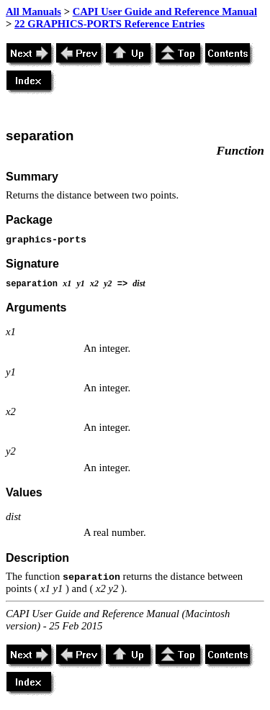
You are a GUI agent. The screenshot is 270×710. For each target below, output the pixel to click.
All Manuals (33, 11)
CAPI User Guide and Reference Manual (165, 11)
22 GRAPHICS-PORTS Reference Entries (109, 23)
